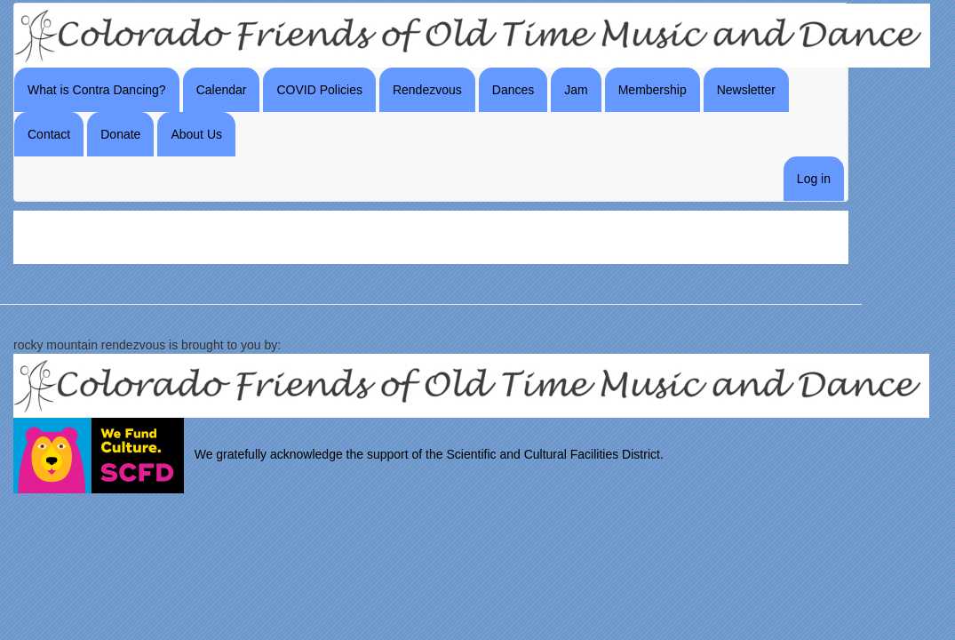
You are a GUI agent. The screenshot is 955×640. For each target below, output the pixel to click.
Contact (49, 134)
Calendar (221, 90)
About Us (196, 134)
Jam (575, 90)
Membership (652, 90)
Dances (513, 90)
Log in (814, 179)
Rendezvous (427, 90)
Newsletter (746, 90)
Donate (120, 134)
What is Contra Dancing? (97, 90)
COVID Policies (319, 90)
